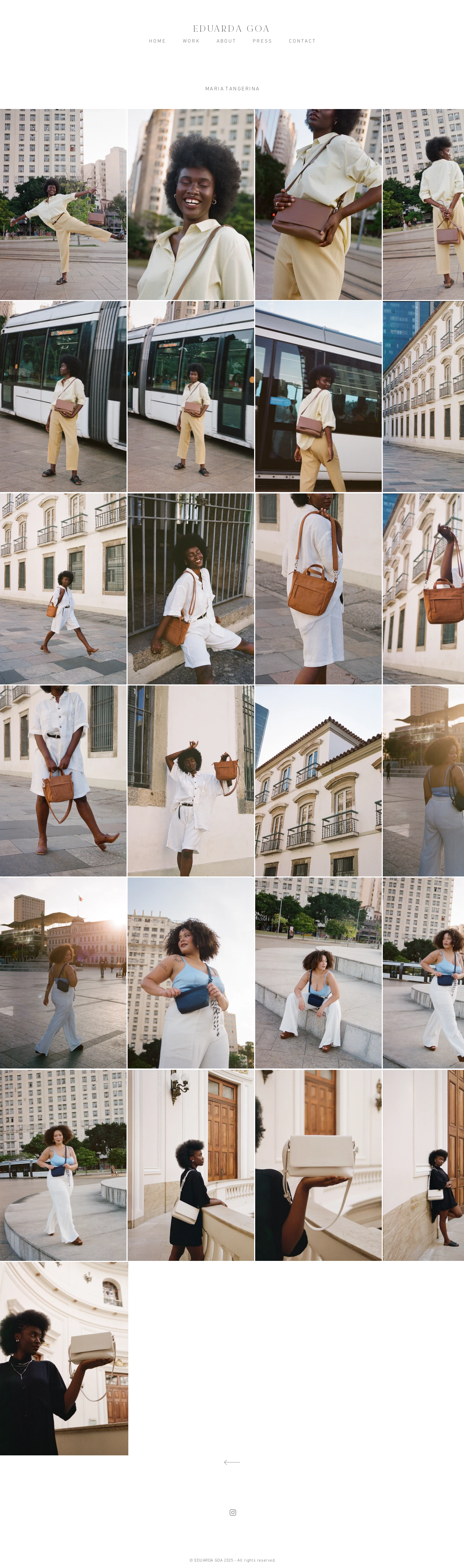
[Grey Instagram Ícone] (232, 1512)
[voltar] (232, 1462)
